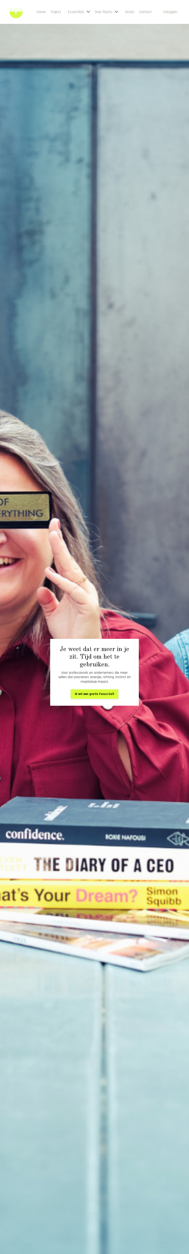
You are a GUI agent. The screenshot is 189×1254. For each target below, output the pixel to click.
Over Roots (106, 11)
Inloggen (170, 11)
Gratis (129, 11)
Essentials (79, 11)
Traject (55, 11)
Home (41, 11)
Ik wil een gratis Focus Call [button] (94, 694)
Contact (145, 11)
